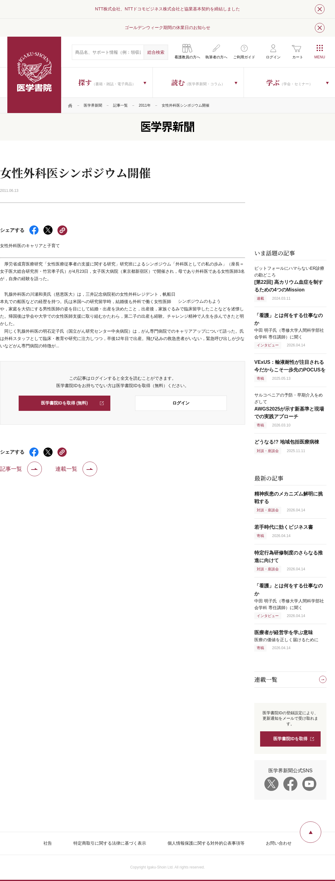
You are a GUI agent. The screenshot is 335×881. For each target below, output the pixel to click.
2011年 (145, 105)
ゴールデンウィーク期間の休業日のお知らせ (167, 27)
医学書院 (34, 75)
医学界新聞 (93, 105)
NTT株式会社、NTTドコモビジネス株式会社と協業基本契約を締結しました (167, 8)
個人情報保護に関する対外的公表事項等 (206, 843)
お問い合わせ (279, 843)
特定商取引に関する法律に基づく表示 (109, 843)
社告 (47, 843)
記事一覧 (120, 105)
